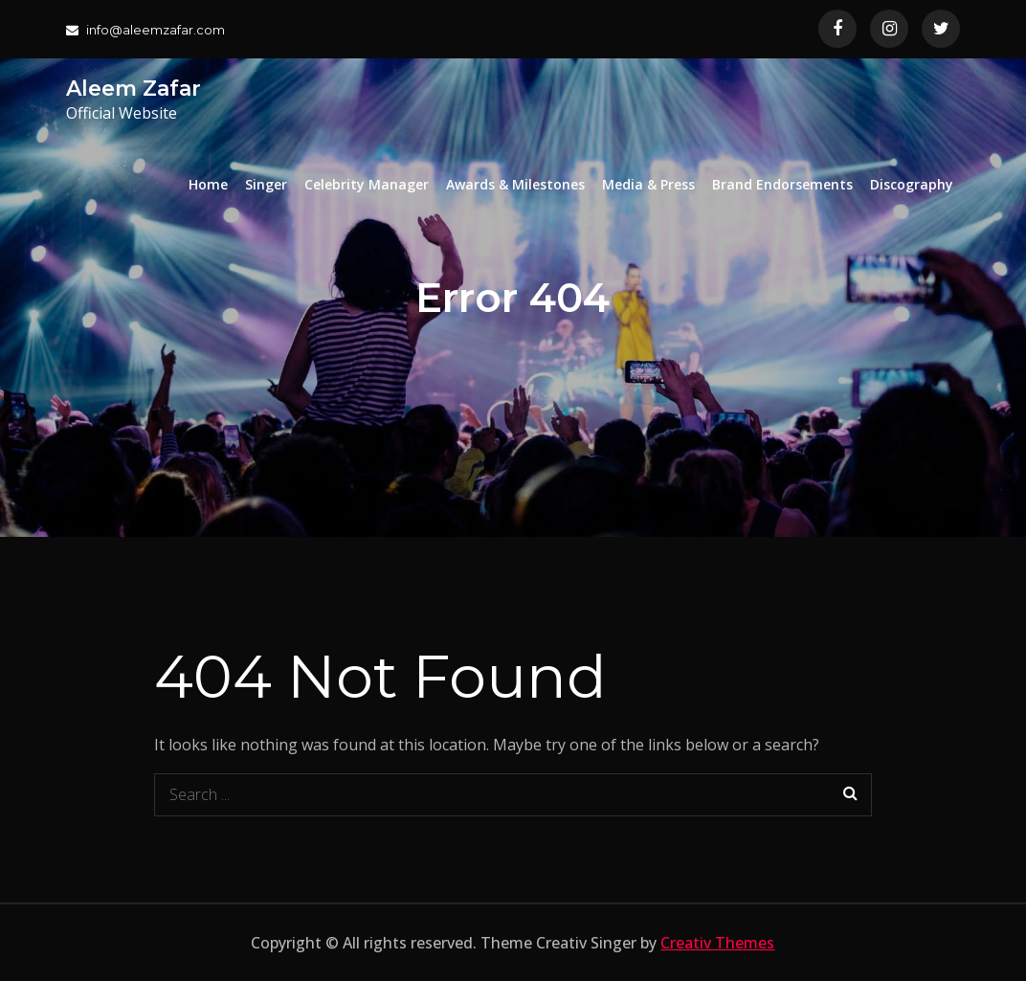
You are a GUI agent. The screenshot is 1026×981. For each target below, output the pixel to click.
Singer (266, 184)
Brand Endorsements (782, 184)
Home (208, 184)
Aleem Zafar (133, 88)
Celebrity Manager (366, 184)
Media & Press (648, 184)
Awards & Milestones (515, 184)
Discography (911, 184)
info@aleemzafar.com (145, 29)
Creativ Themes (717, 942)
